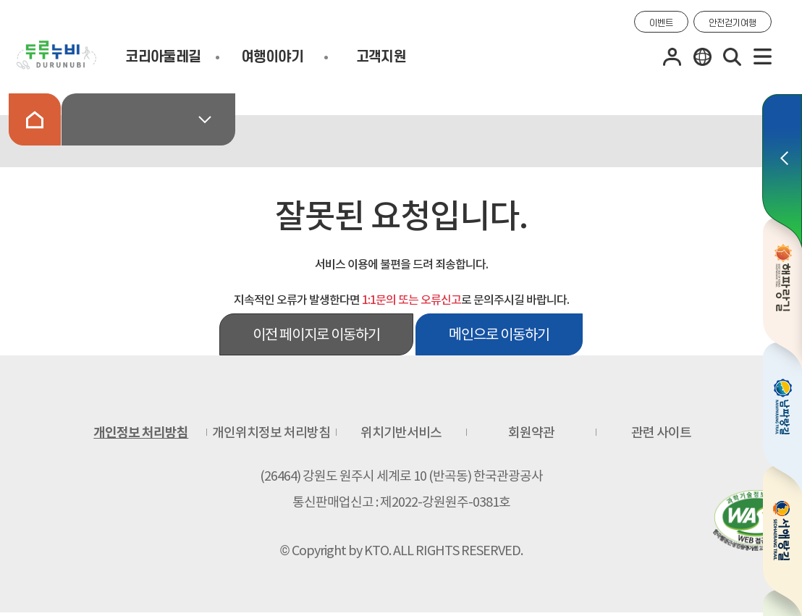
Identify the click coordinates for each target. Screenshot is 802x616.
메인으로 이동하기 (499, 334)
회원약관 (531, 432)
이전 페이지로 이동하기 (316, 334)
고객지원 (381, 57)
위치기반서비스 (401, 432)
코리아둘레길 (162, 57)
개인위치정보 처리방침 (271, 432)
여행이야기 (272, 57)
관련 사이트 (661, 432)
